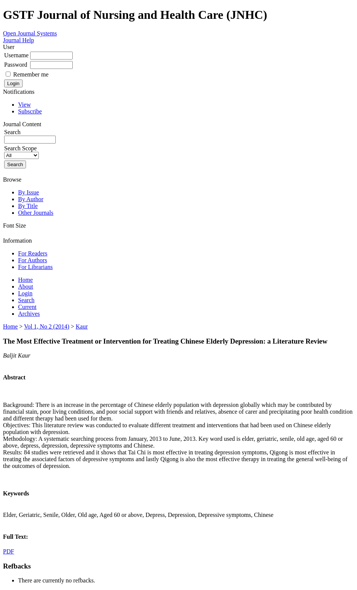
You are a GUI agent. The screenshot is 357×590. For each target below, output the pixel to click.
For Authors (32, 260)
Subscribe (30, 111)
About (25, 286)
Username (16, 55)
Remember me (31, 74)
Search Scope (21, 151)
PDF (8, 551)
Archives (29, 313)
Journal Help (18, 40)
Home (25, 280)
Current (27, 307)
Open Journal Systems (30, 33)
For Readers (32, 253)
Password (15, 64)
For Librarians (35, 267)
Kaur (82, 326)
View (24, 104)
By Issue (28, 192)
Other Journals (35, 212)
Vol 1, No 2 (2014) (46, 326)
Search (26, 300)
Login (25, 293)
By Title (28, 206)
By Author (30, 199)
